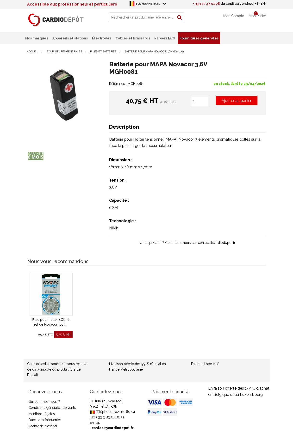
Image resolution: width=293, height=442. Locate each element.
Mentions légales (41, 414)
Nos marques (36, 38)
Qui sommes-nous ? (44, 402)
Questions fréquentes (45, 420)
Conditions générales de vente (52, 408)
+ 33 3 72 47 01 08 (206, 4)
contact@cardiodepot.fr (113, 428)
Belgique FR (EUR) (148, 3)
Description (124, 127)
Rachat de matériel (42, 426)
